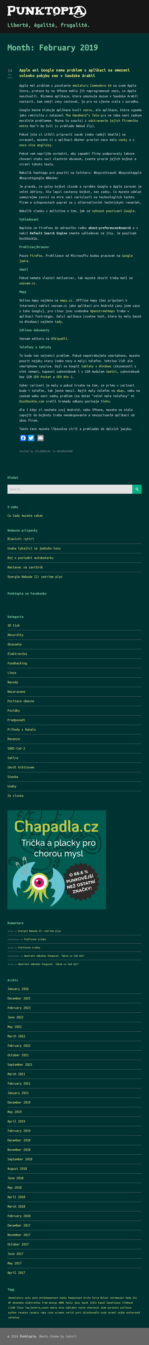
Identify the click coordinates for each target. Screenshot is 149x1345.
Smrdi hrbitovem (20, 767)
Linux (11, 672)
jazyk (84, 1302)
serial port (73, 1312)
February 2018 (19, 1216)
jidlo (93, 1302)
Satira (12, 758)
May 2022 (14, 1026)
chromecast (117, 1297)
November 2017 (19, 1235)
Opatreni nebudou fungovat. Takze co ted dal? (54, 955)
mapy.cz (66, 300)
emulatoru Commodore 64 (91, 85)
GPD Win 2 (64, 377)
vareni (112, 1312)
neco (22, 145)
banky (63, 1297)
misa (61, 1307)
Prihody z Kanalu (21, 729)
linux (20, 1307)
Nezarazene (16, 691)
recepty (34, 1312)
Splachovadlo (91, 1312)
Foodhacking (17, 663)
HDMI (61, 1302)
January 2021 (18, 1093)
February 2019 (19, 1131)
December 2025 (19, 998)
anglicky (44, 145)
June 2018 (15, 1178)
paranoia (113, 1307)
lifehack (127, 1302)
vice (31, 145)
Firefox (36, 255)
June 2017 (15, 1254)
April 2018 (16, 1197)
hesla (69, 1302)
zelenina (13, 1317)
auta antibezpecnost (45, 1297)
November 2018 (19, 1149)
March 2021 (16, 1074)
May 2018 (14, 1187)
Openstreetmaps (102, 311)
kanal (101, 1302)
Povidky (13, 710)
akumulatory (15, 1297)
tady (58, 321)
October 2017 (18, 1244)
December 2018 (19, 1140)
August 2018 (17, 1168)
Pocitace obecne (20, 701)
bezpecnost (75, 1297)
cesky (122, 140)
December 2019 (19, 1102)
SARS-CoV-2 (16, 748)
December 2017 (19, 1225)
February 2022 (19, 1045)
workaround (133, 1312)
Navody (12, 682)
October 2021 (18, 1055)
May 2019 (14, 1112)
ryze (50, 1312)
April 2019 (16, 1121)
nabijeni (71, 1307)
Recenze (13, 739)
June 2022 (15, 1017)
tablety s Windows (96, 366)
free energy (49, 1302)
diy (135, 1297)
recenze (23, 1312)
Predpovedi (16, 720)
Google (129, 211)
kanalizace (113, 1302)
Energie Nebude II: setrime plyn (34, 576)
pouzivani (114, 211)
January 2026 (18, 989)
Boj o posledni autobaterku (30, 558)
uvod (103, 1312)
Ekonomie (14, 644)
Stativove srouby (35, 939)
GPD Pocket (42, 377)
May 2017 (14, 1263)
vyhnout (98, 211)
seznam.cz (27, 283)
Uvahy (11, 786)
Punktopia (28, 1336)
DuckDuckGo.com (31, 401)
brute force (91, 1297)
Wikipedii (59, 338)
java (77, 1302)
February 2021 (19, 1083)
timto (105, 401)
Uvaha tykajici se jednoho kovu (34, 548)
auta (28, 1297)
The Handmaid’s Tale (82, 115)
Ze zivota (15, 795)
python (12, 1312)
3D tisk (13, 625)
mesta (53, 1307)
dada (128, 1297)
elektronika (32, 1302)
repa (43, 1312)
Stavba (12, 777)
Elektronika (17, 654)
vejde (121, 1312)
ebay (120, 390)
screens (59, 1312)
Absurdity (15, 635)
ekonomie (18, 1302)
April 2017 (16, 1272)
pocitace (125, 1307)
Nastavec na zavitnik (25, 567)
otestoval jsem (96, 1307)
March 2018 (16, 1206)
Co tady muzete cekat (25, 515)
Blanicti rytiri (20, 539)
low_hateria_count (37, 1307)
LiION (11, 1307)
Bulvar (104, 1297)
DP (9, 1302)
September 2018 (19, 1159)
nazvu (87, 110)
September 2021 (19, 1064)
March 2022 (16, 1036)
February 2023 (19, 1008)
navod (81, 1307)
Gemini (111, 371)
